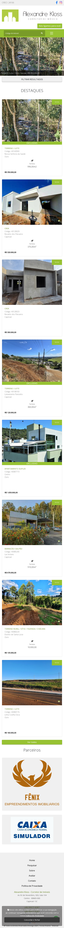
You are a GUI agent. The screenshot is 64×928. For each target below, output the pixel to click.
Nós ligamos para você (50, 25)
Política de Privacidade (35, 915)
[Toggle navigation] (51, 33)
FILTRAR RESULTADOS (32, 79)
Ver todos (32, 742)
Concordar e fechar (32, 920)
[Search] (24, 33)
